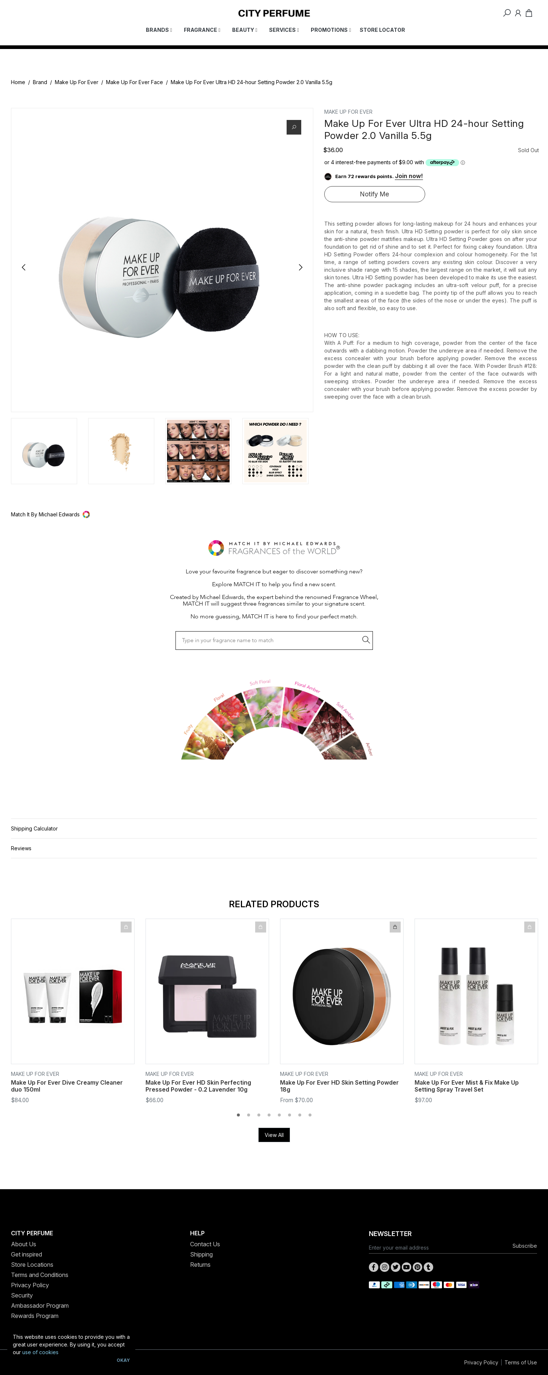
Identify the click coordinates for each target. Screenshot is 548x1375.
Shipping (201, 1254)
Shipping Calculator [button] (34, 828)
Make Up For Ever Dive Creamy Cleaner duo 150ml (67, 1086)
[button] (274, 514)
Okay (123, 1360)
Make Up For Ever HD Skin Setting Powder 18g (339, 1086)
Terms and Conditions (39, 1274)
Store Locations (32, 1264)
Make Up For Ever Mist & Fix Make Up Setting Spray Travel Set (467, 1086)
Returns (200, 1264)
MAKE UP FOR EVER (348, 112)
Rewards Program (34, 1315)
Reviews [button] (21, 848)
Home (18, 82)
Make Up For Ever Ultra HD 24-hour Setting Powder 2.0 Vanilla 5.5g (251, 82)
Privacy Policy (30, 1285)
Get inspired (26, 1254)
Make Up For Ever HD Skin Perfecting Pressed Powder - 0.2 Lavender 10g (198, 1086)
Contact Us (205, 1244)
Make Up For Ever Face (134, 82)
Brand (40, 82)
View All (274, 1135)
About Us (23, 1244)
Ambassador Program (40, 1305)
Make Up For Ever (76, 82)
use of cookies (40, 1352)
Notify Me (374, 194)
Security (22, 1295)
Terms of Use (520, 1362)
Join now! (409, 176)
